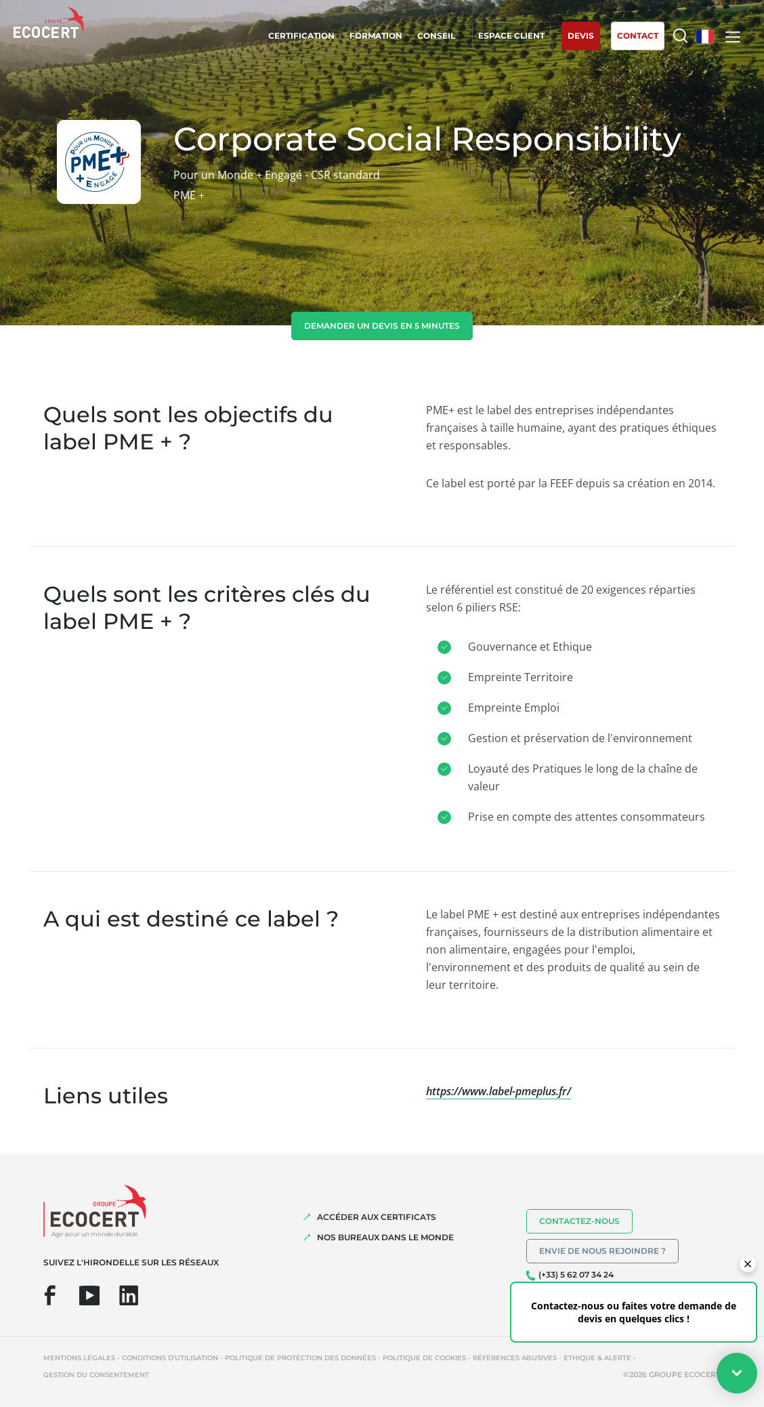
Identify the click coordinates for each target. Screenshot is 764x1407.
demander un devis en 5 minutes (382, 326)
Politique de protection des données (300, 1357)
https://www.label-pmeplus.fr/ (498, 1091)
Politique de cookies (424, 1357)
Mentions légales (79, 1357)
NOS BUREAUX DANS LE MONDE (385, 1237)
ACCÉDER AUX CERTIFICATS (376, 1217)
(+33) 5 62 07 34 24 (576, 1274)
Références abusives (515, 1357)
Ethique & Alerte (597, 1357)
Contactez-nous (579, 1221)
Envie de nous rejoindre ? (602, 1251)
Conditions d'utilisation (170, 1357)
